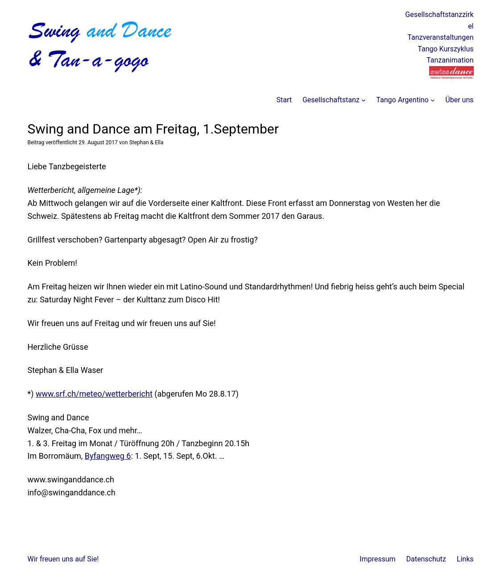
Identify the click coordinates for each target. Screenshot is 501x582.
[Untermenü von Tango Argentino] (433, 100)
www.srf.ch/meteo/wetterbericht (94, 393)
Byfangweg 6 (108, 456)
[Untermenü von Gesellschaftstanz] (363, 100)
